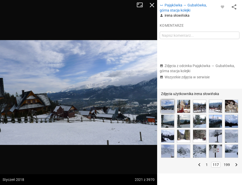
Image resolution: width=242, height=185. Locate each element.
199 (227, 165)
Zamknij (152, 5)
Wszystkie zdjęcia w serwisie (185, 77)
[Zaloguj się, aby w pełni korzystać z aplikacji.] (222, 7)
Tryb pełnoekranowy (142, 5)
